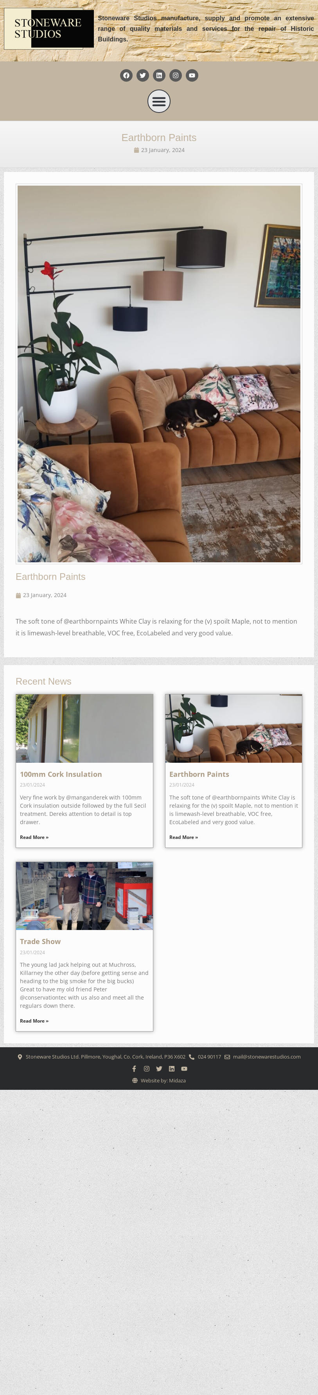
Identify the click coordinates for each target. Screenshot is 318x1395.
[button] (159, 101)
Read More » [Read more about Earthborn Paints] (183, 837)
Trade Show (40, 941)
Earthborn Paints (158, 137)
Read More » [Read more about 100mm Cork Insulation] (34, 837)
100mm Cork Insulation (61, 774)
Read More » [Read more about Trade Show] (34, 1021)
